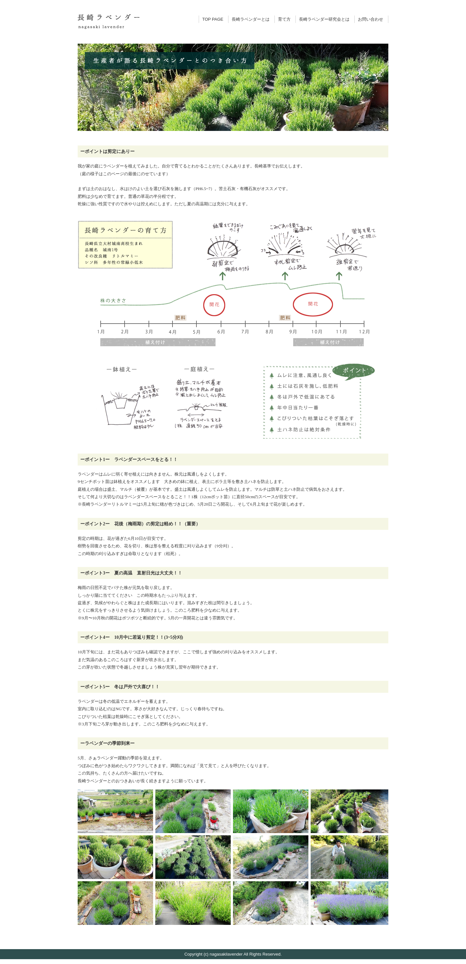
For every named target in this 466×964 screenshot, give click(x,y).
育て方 (284, 19)
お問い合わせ (370, 19)
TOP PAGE (212, 19)
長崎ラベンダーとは (251, 19)
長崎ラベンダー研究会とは (324, 19)
